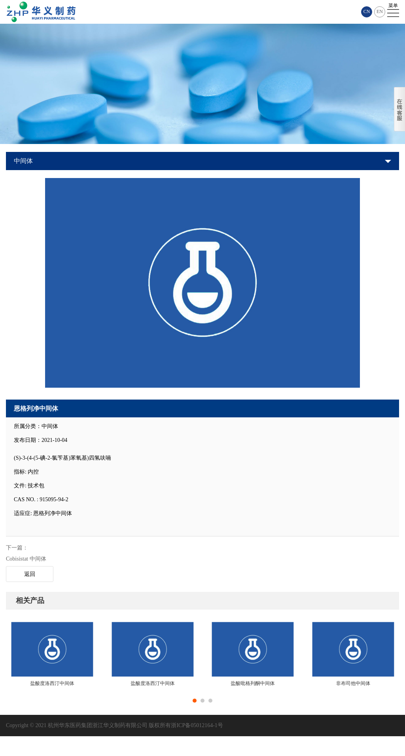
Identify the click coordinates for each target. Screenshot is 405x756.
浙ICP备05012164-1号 (197, 725)
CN (366, 11)
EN (380, 11)
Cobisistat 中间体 (26, 559)
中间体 (23, 160)
